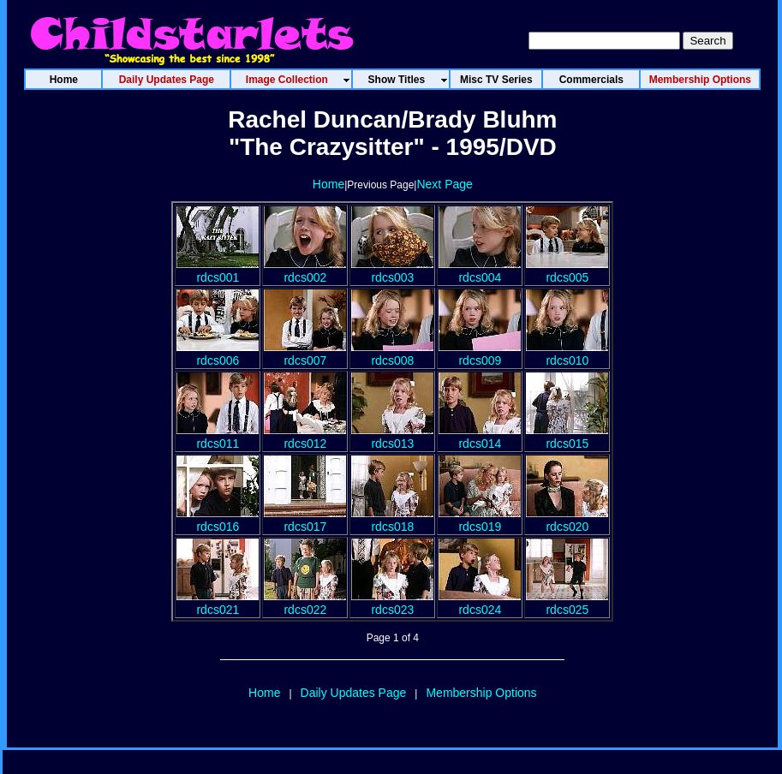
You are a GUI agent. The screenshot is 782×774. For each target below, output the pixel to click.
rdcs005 (567, 270)
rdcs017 (305, 519)
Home (328, 184)
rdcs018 (392, 519)
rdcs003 (392, 270)
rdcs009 (480, 353)
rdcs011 (217, 436)
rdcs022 (305, 602)
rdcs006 (217, 353)
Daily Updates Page (354, 693)
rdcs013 (392, 436)
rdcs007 (305, 353)
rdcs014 (480, 436)
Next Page (444, 184)
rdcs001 (217, 270)
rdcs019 (480, 519)
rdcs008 (392, 353)
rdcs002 (305, 270)
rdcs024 (480, 602)
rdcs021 (217, 602)
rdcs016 (217, 519)
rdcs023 (392, 602)
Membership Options (481, 693)
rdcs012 (305, 436)
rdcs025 (567, 602)
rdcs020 (567, 519)
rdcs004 (480, 270)
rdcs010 (567, 353)
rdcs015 (567, 436)
